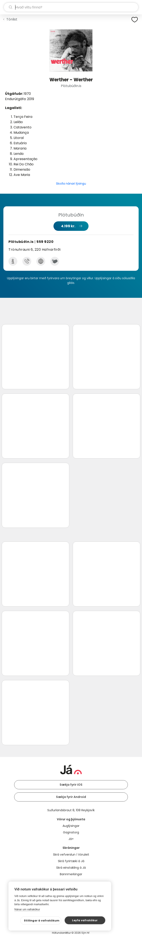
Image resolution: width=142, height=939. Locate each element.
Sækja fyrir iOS (71, 784)
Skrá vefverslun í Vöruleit (71, 854)
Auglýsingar (71, 826)
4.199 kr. (68, 226)
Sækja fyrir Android (71, 797)
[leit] (71, 7)
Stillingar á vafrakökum (42, 920)
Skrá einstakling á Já (71, 868)
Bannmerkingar (71, 874)
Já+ (71, 839)
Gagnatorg (71, 832)
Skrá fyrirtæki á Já (71, 861)
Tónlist (11, 19)
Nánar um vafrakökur (27, 909)
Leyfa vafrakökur (85, 920)
